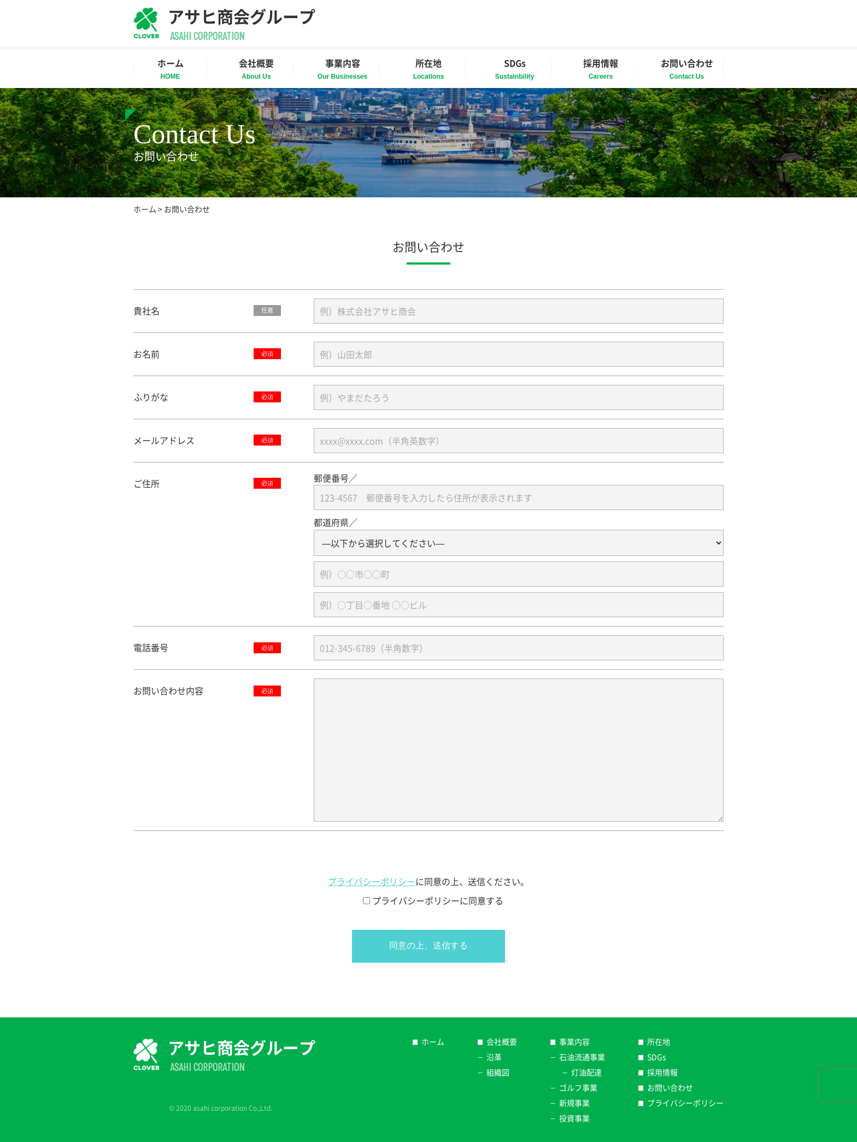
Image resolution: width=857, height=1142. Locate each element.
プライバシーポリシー (371, 881)
